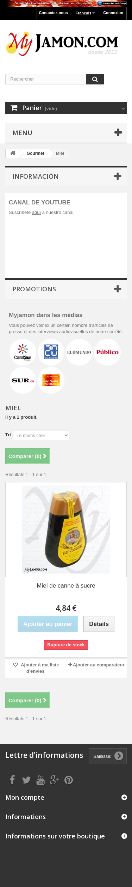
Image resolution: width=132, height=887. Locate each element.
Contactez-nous (53, 13)
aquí (36, 212)
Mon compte (24, 797)
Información (35, 176)
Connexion (113, 13)
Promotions (34, 289)
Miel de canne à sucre (66, 585)
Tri (8, 434)
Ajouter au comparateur (99, 664)
